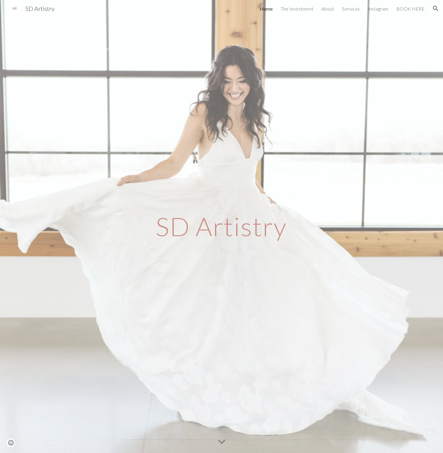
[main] (221, 226)
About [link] (327, 9)
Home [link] (266, 9)
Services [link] (351, 9)
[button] (435, 8)
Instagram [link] (378, 9)
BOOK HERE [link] (410, 9)
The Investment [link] (297, 9)
